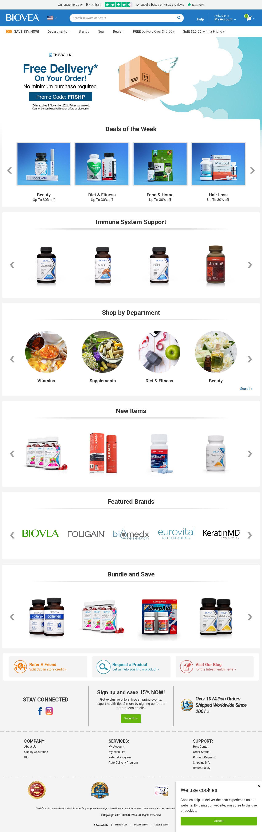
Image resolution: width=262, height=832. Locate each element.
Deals (118, 32)
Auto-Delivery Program (123, 762)
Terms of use (121, 825)
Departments (58, 32)
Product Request (204, 757)
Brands (84, 32)
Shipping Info (201, 762)
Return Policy (201, 768)
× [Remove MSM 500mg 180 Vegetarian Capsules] (259, 785)
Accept (219, 821)
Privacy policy (141, 825)
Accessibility (101, 825)
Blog (27, 757)
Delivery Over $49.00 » (154, 32)
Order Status (201, 752)
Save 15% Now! (22, 32)
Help (200, 19)
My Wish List (117, 752)
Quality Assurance (36, 752)
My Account (116, 746)
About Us (30, 746)
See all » (246, 389)
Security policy (161, 825)
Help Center (200, 746)
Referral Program (120, 757)
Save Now (131, 718)
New (101, 32)
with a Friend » (204, 32)
